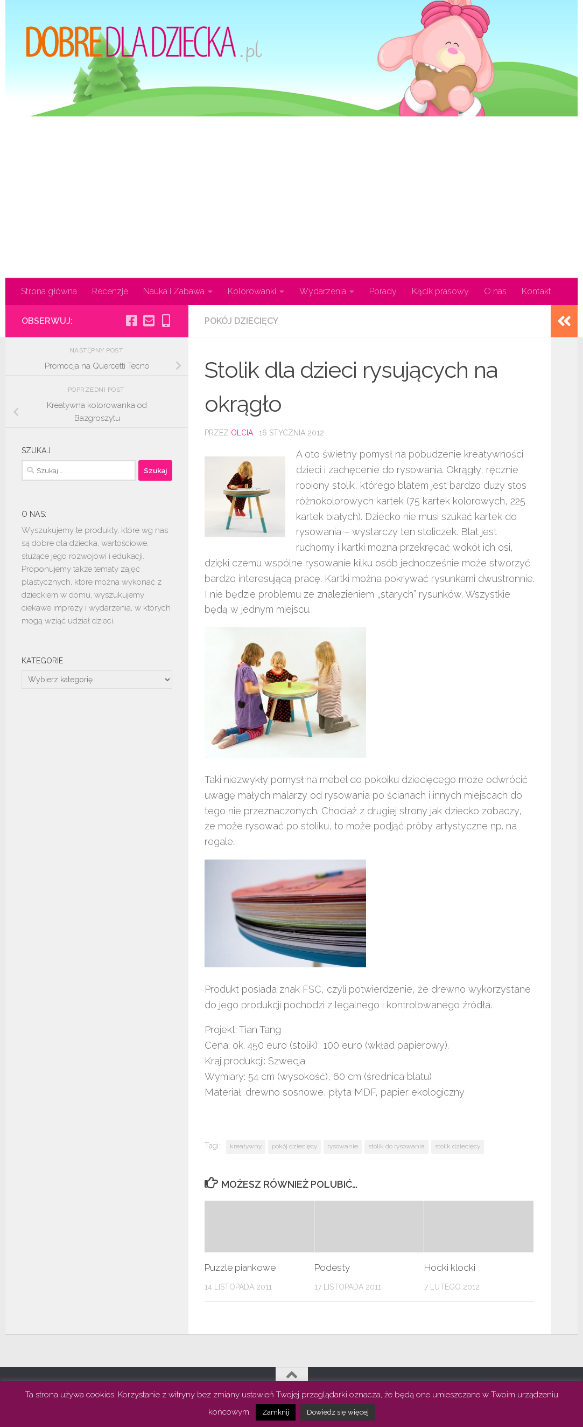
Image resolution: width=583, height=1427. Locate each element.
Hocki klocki (449, 1267)
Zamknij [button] (275, 1412)
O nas (495, 291)
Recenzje (110, 291)
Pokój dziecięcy (241, 321)
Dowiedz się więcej (338, 1412)
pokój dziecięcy (294, 1146)
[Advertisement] (291, 197)
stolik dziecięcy (457, 1146)
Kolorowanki (252, 291)
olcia (242, 432)
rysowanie (342, 1146)
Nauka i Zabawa (174, 291)
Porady (383, 291)
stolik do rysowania (396, 1146)
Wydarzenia (322, 291)
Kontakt (536, 291)
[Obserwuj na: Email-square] (148, 320)
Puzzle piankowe (240, 1267)
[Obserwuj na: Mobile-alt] (165, 320)
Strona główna (49, 291)
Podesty (332, 1267)
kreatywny (246, 1146)
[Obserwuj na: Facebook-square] (131, 320)
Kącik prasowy (440, 291)
